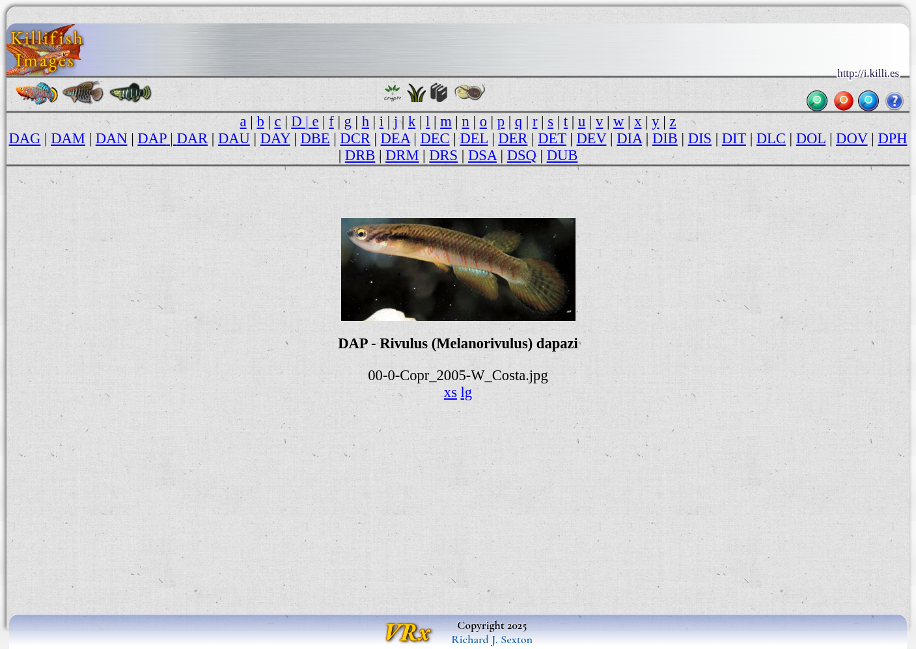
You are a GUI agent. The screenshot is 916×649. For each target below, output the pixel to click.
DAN (112, 138)
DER (512, 138)
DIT (734, 138)
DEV (592, 138)
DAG (24, 138)
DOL (811, 138)
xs (450, 392)
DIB (665, 138)
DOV (851, 138)
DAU (234, 138)
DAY (275, 138)
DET (552, 138)
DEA (395, 138)
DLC (771, 138)
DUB (562, 155)
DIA (629, 138)
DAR (192, 138)
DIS (700, 138)
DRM (402, 155)
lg (467, 392)
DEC (435, 138)
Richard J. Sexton (492, 639)
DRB (360, 155)
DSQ (521, 155)
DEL (474, 138)
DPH (892, 138)
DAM (68, 138)
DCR (355, 138)
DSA (482, 155)
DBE (314, 138)
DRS (443, 155)
